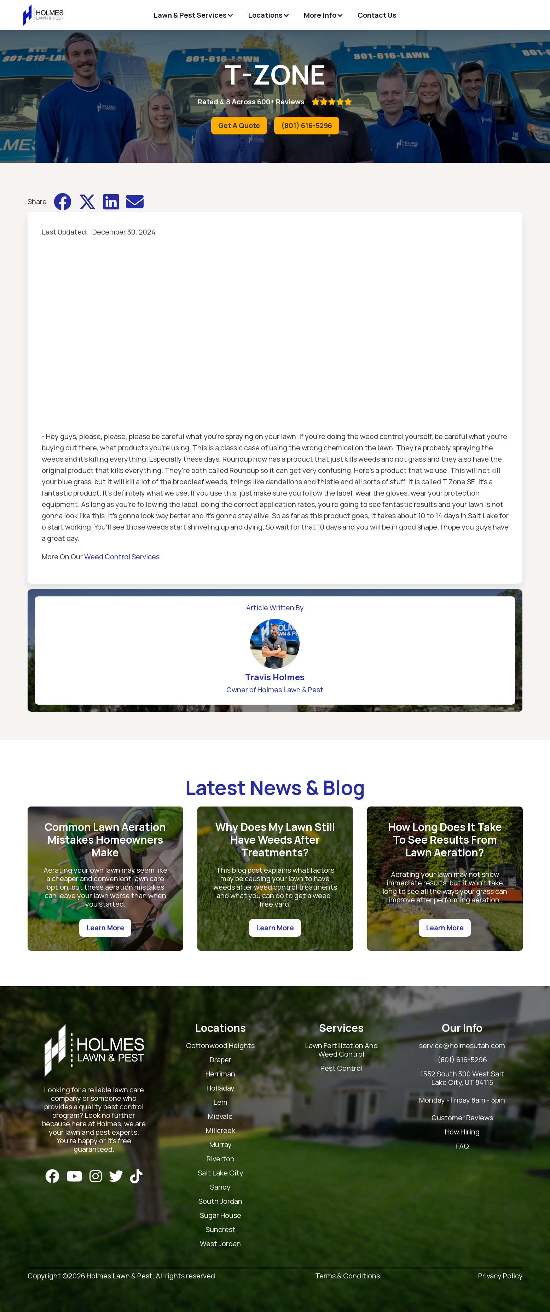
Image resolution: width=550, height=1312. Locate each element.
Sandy (220, 1187)
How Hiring (462, 1132)
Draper (220, 1060)
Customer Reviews (462, 1118)
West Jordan (220, 1243)
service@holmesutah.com (462, 1045)
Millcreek (220, 1130)
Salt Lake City (220, 1173)
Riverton (221, 1159)
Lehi (220, 1102)
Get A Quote (239, 125)
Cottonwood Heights (220, 1045)
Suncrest (220, 1229)
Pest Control (341, 1068)
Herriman (220, 1074)
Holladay (221, 1088)
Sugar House (220, 1215)
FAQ (462, 1146)
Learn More (105, 927)
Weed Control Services (122, 556)
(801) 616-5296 (306, 125)
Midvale (220, 1116)
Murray (220, 1144)
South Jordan (220, 1201)
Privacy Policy (500, 1276)
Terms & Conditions (347, 1276)
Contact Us (377, 15)
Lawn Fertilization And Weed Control (341, 1050)
